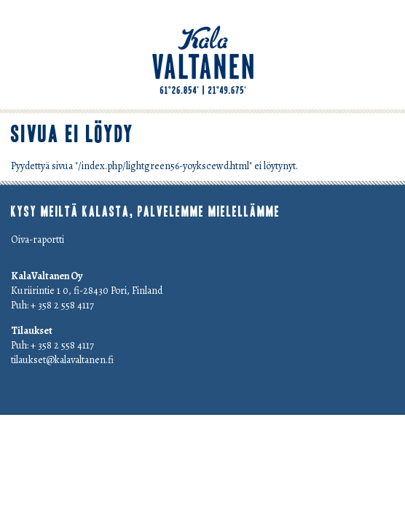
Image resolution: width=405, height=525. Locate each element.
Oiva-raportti (37, 239)
